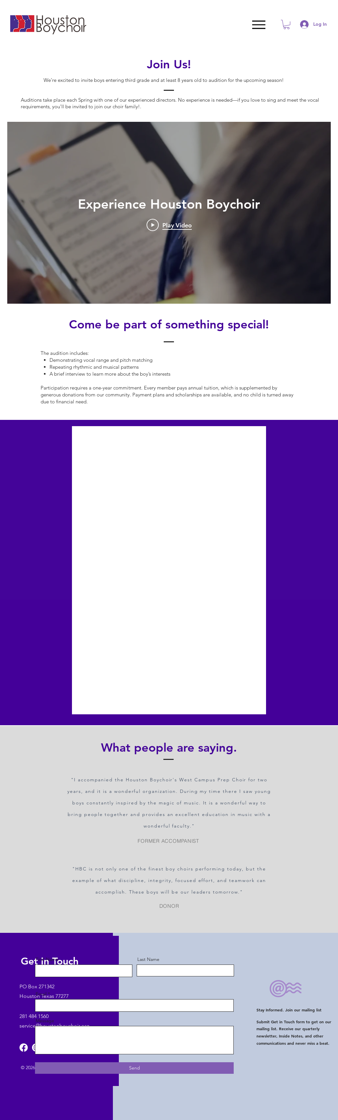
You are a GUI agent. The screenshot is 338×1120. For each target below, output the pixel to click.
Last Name (148, 959)
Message (45, 1020)
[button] (286, 24)
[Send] (134, 1068)
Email (41, 994)
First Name (47, 959)
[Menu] (259, 25)
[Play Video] (169, 225)
